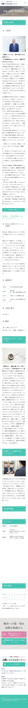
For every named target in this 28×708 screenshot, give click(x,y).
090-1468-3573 (9, 687)
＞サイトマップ (4, 697)
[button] (13, 210)
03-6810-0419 (21, 683)
